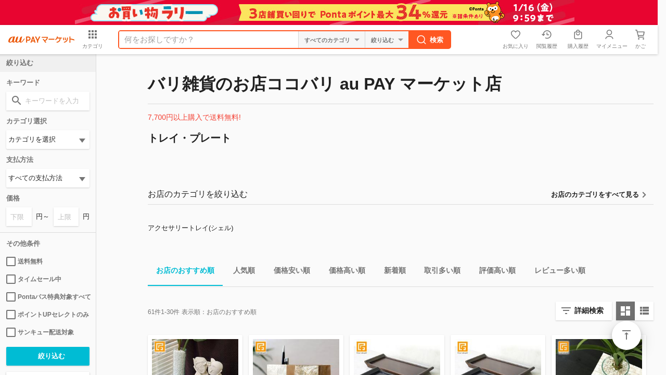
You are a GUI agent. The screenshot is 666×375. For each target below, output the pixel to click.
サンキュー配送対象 (40, 332)
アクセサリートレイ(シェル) (191, 228)
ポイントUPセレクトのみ (47, 314)
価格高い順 (343, 272)
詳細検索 (589, 310)
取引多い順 (438, 272)
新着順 (391, 272)
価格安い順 (287, 272)
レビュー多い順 (555, 272)
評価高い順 (493, 272)
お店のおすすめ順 (181, 272)
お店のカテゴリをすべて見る (595, 194)
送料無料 (24, 261)
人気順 (240, 272)
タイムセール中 (33, 279)
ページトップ (626, 335)
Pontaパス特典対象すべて (47, 297)
